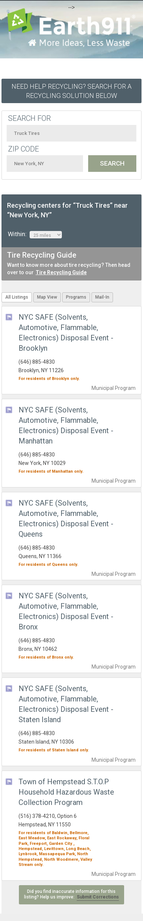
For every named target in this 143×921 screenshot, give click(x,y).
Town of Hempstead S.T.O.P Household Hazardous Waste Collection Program (66, 792)
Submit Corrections (98, 897)
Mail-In (102, 297)
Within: (35, 234)
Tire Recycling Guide (61, 272)
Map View (47, 297)
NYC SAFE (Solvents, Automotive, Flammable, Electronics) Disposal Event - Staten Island (66, 704)
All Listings (16, 297)
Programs (76, 297)
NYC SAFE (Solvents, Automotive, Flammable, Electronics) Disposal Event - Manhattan (66, 425)
